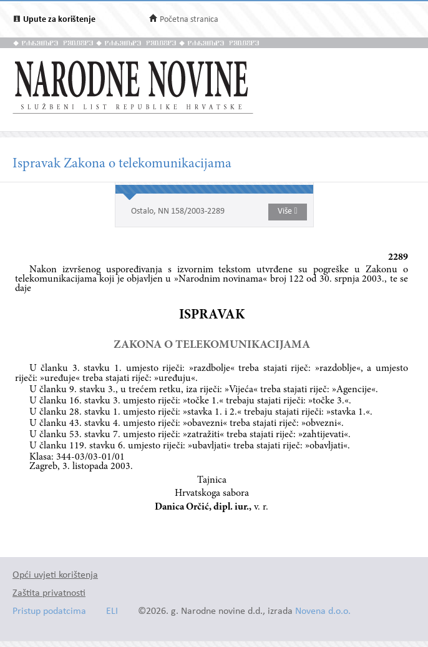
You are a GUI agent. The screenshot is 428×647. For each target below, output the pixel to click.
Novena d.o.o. (323, 611)
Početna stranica (189, 19)
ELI (112, 611)
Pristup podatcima (49, 611)
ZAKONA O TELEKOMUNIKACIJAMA (212, 345)
